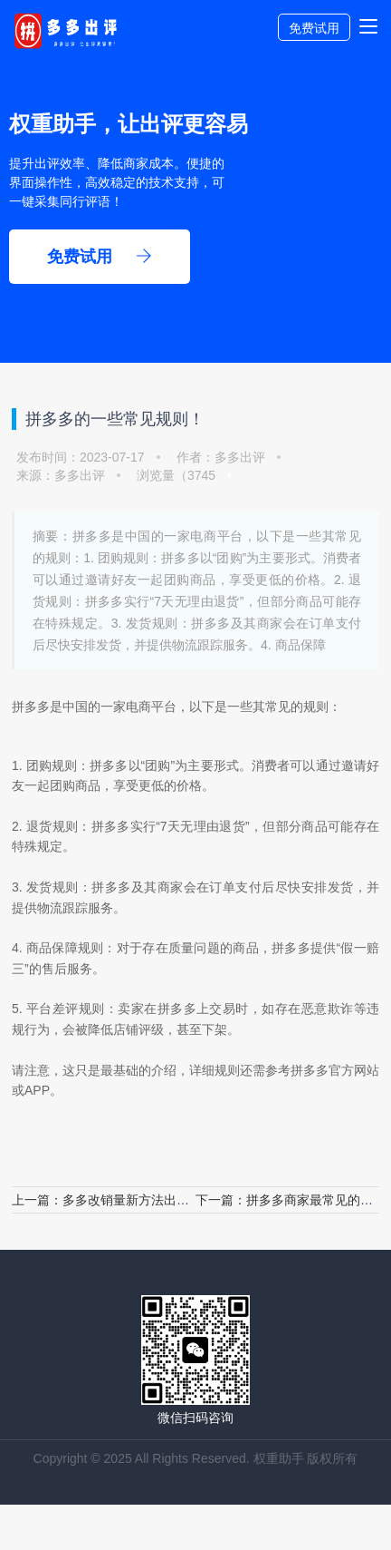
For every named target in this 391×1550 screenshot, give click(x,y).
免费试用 (314, 28)
